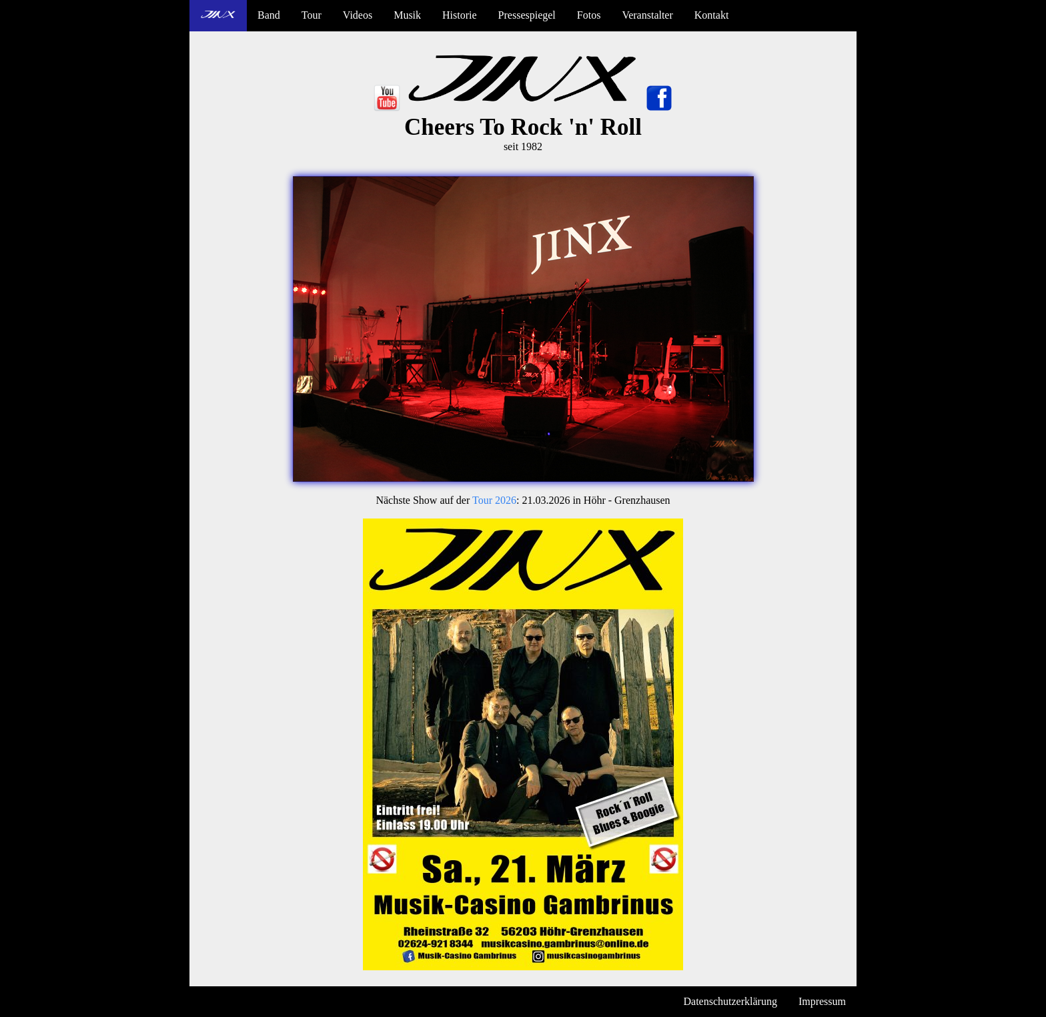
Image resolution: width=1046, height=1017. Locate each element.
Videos (357, 15)
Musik (407, 15)
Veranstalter (647, 15)
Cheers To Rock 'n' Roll (523, 127)
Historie (459, 15)
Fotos (589, 15)
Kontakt (711, 15)
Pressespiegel (527, 15)
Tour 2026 (494, 500)
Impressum (822, 1001)
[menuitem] (218, 15)
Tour (312, 15)
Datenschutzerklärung (730, 1001)
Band (268, 15)
